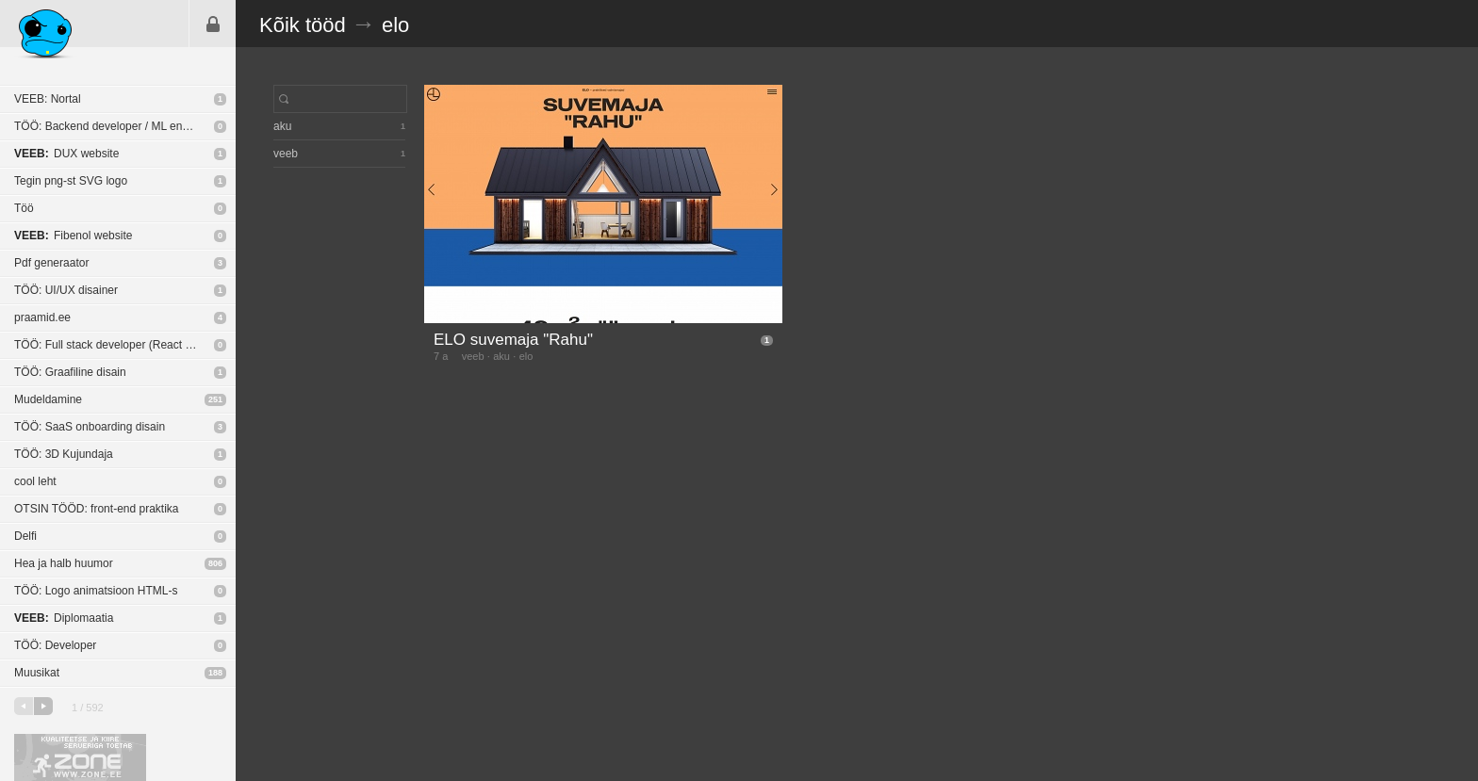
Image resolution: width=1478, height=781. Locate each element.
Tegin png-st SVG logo (70, 180)
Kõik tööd (302, 25)
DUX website (66, 153)
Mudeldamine (48, 399)
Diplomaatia (63, 618)
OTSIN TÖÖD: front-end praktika (96, 508)
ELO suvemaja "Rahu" (513, 340)
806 (215, 563)
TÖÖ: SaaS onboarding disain (89, 426)
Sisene (213, 23)
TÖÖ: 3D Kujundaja (63, 454)
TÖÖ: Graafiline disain (70, 372)
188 (215, 672)
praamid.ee (42, 317)
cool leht (35, 481)
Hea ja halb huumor (63, 563)
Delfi (25, 536)
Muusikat (36, 672)
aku (501, 356)
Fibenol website (73, 235)
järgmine (43, 706)
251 (215, 399)
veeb (473, 356)
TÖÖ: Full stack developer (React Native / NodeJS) (125, 344)
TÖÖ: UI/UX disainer (66, 290)
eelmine (23, 706)
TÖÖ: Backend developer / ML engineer (114, 126)
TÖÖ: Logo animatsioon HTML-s (95, 590)
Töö (24, 208)
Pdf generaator (51, 262)
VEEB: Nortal (47, 99)
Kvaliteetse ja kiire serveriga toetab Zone (80, 757)
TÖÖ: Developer (55, 645)
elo (395, 25)
